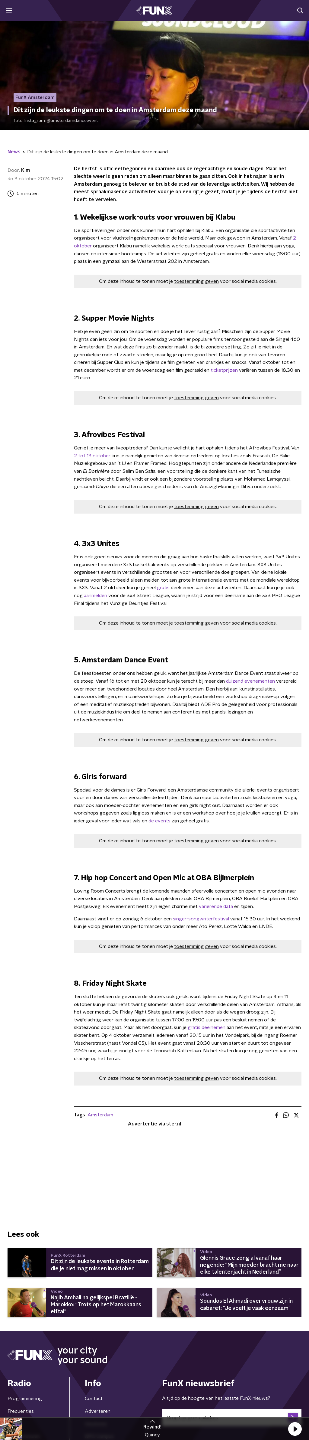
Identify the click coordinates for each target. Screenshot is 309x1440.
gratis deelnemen (207, 1027)
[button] (294, 1428)
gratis (163, 587)
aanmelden (95, 595)
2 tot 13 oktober (93, 455)
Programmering (25, 1398)
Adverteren (97, 1411)
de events (159, 820)
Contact (94, 1398)
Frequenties (21, 1411)
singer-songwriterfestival (201, 918)
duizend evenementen (250, 681)
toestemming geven (196, 281)
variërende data (216, 906)
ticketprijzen (223, 370)
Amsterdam (100, 1114)
